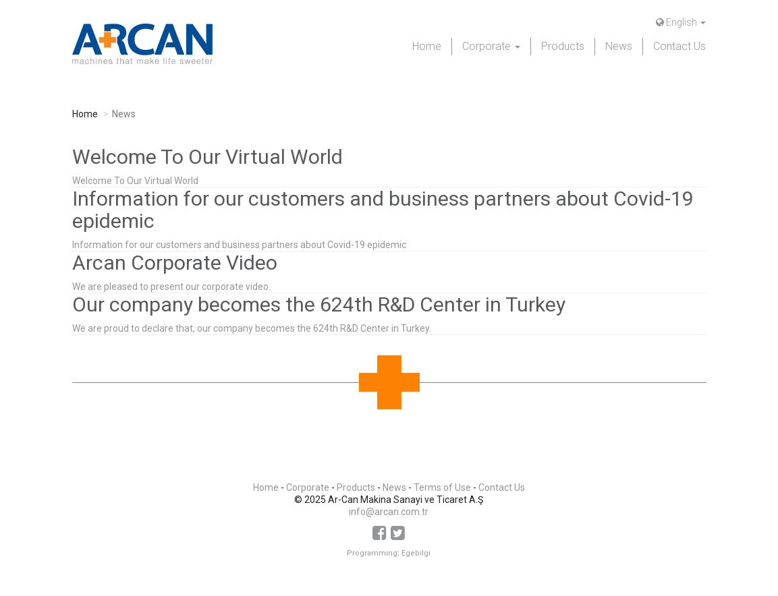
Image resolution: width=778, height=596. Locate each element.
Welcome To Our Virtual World (135, 180)
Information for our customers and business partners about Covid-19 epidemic (239, 244)
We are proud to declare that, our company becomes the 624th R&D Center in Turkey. (251, 328)
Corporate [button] (491, 46)
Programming (372, 553)
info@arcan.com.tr (388, 511)
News (618, 46)
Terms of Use (442, 487)
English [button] (681, 22)
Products (562, 46)
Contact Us (679, 46)
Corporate (307, 487)
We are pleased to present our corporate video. (171, 286)
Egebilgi (415, 553)
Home (426, 46)
